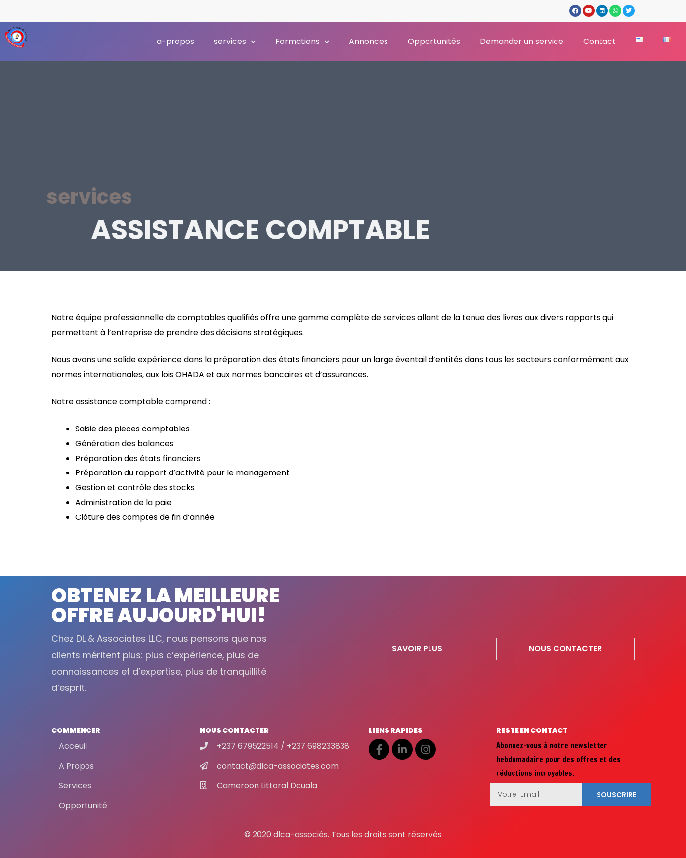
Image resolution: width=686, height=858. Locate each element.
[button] (417, 649)
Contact (599, 41)
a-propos (175, 41)
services (235, 41)
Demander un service (521, 41)
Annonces (368, 41)
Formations (302, 41)
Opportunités (434, 41)
